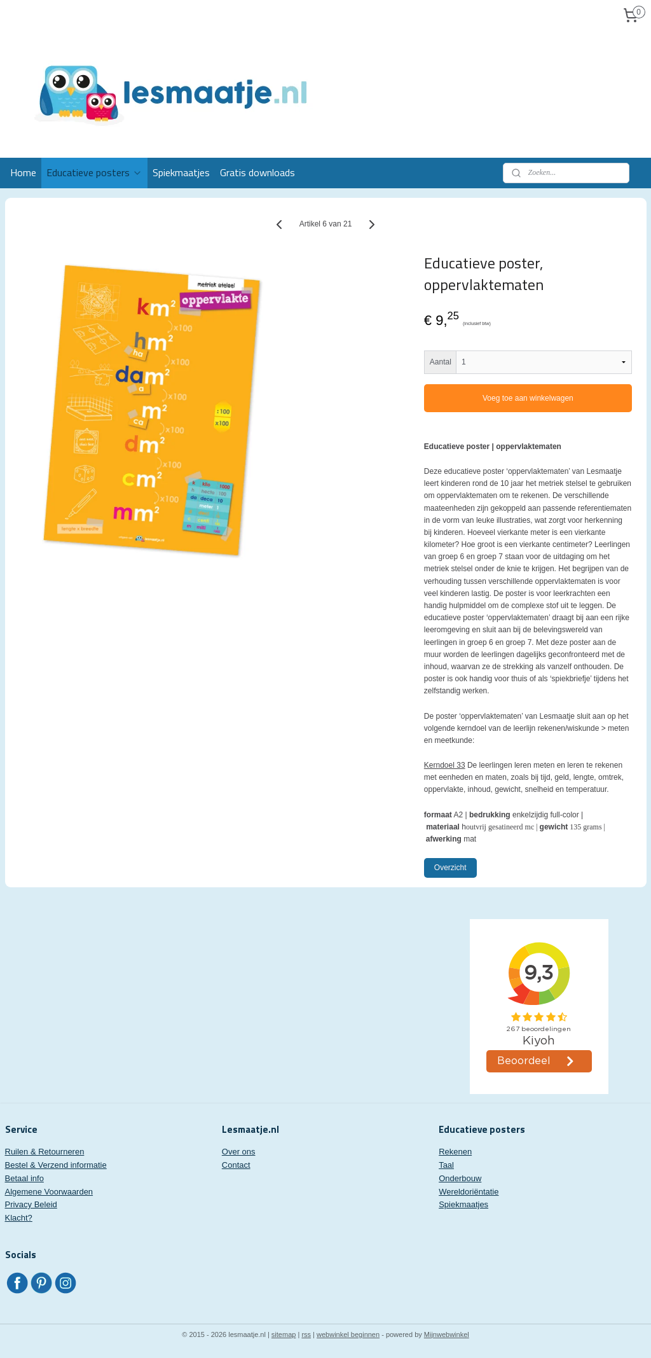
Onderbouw (460, 1178)
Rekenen (455, 1151)
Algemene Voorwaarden (49, 1191)
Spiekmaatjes (181, 172)
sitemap (283, 1334)
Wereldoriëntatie (468, 1191)
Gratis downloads (257, 172)
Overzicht (450, 867)
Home (23, 172)
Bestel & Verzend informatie (56, 1165)
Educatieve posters (94, 172)
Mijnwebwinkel (446, 1334)
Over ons (239, 1151)
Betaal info (24, 1178)
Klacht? (18, 1218)
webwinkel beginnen (348, 1334)
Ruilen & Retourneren (45, 1151)
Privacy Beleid (31, 1204)
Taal (446, 1165)
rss (306, 1334)
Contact (236, 1165)
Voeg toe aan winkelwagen (528, 398)
